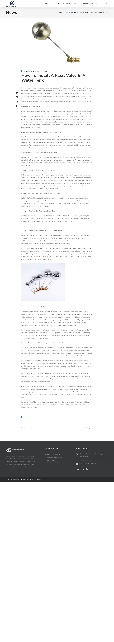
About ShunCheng (52, 454)
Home (60, 13)
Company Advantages (53, 457)
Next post (89, 428)
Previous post (26, 428)
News (66, 13)
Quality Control (51, 463)
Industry (73, 13)
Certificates (50, 460)
